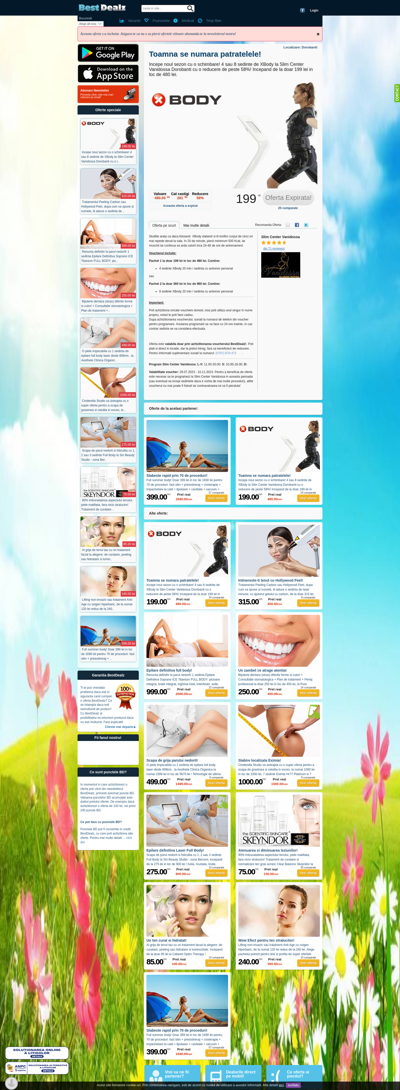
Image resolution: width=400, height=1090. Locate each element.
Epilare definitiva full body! (169, 670)
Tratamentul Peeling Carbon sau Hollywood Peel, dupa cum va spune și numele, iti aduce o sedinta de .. (107, 206)
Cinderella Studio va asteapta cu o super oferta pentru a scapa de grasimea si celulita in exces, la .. (105, 405)
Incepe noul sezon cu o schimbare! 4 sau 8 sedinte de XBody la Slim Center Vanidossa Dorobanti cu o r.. (107, 156)
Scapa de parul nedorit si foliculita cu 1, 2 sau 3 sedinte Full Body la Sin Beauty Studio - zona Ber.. (108, 455)
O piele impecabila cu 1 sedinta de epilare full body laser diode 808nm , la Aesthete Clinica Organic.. (107, 355)
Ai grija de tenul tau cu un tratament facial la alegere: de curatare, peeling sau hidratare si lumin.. (106, 554)
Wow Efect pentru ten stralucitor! (266, 940)
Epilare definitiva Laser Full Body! (175, 850)
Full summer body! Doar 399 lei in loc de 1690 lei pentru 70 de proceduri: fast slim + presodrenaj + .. (107, 654)
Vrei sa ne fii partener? (177, 1074)
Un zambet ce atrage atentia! (262, 670)
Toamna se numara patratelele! (205, 54)
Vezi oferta (216, 498)
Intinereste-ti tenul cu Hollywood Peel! (270, 580)
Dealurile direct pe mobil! (241, 1074)
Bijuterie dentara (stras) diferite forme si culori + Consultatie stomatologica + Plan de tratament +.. (107, 306)
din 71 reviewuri (274, 248)
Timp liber (214, 21)
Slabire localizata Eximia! (259, 760)
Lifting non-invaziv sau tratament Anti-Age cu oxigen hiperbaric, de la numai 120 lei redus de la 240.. (107, 604)
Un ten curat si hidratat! (166, 940)
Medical (188, 21)
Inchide (318, 34)
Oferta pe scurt (164, 225)
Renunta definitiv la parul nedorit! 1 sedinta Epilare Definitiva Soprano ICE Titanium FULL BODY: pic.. (107, 256)
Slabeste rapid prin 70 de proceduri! (176, 475)
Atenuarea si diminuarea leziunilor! (268, 850)
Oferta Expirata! (288, 197)
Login (314, 10)
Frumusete (161, 21)
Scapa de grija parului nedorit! (172, 760)
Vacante (134, 21)
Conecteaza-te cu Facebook (302, 10)
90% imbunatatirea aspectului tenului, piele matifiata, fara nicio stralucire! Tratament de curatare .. (107, 504)
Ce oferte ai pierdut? (298, 1074)
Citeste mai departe (119, 727)
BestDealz (102, 7)
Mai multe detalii (196, 225)
